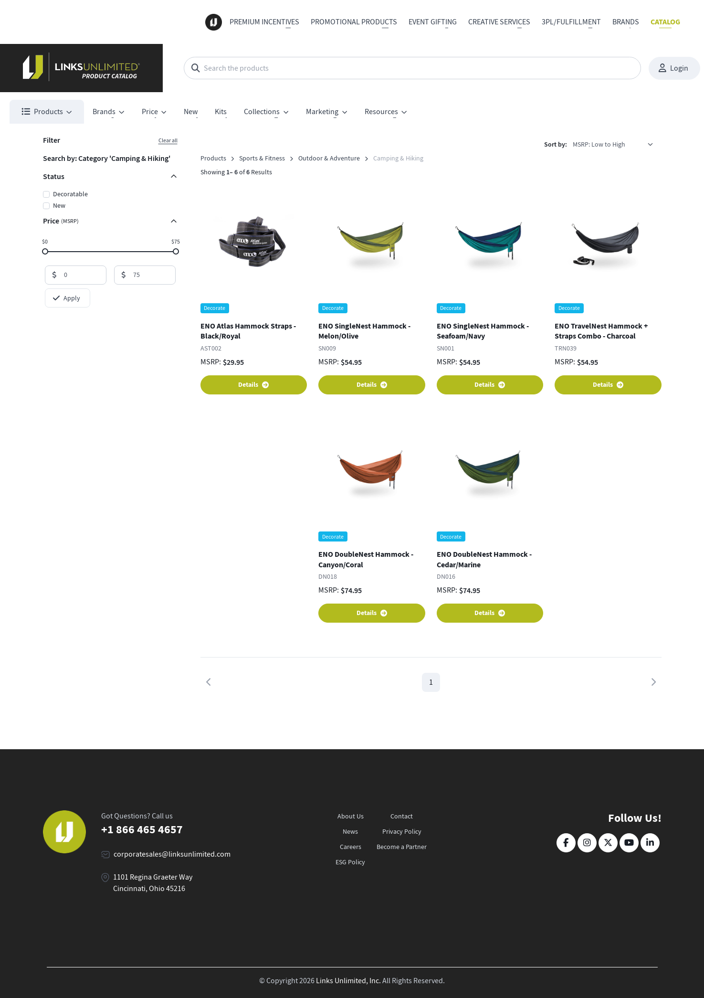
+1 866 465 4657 (142, 829)
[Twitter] (608, 842)
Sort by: (555, 144)
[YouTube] (629, 842)
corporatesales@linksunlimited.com (172, 854)
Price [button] (150, 112)
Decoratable (70, 194)
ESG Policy (350, 862)
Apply (66, 298)
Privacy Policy (401, 831)
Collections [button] (262, 112)
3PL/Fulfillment (571, 22)
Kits (221, 112)
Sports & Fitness (262, 158)
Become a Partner (402, 846)
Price (61, 221)
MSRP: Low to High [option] (599, 144)
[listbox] (616, 144)
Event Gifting (433, 22)
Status (53, 176)
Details (253, 384)
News (350, 831)
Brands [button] (104, 112)
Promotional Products (354, 22)
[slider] (45, 251)
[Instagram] (587, 842)
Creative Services (499, 22)
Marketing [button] (322, 112)
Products (213, 158)
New (191, 112)
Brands (625, 22)
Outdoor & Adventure (329, 158)
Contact (401, 816)
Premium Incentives (264, 22)
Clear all (168, 140)
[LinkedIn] (650, 842)
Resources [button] (381, 112)
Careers (350, 846)
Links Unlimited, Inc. (348, 981)
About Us (350, 816)
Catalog (665, 22)
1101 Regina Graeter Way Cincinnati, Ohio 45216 (152, 882)
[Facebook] (566, 842)
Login (673, 68)
